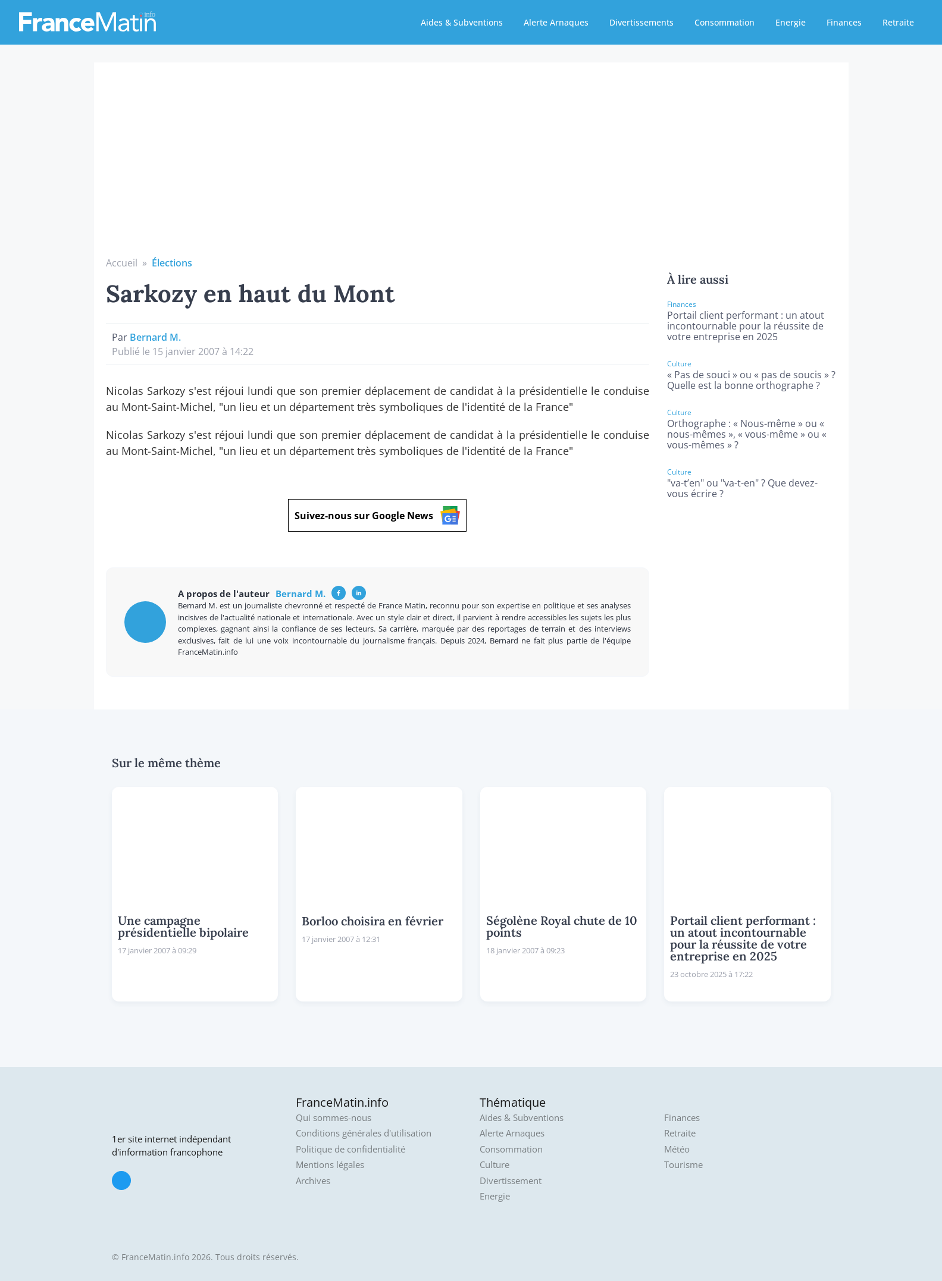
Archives (313, 1180)
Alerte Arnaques (556, 22)
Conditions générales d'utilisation (363, 1133)
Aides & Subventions (462, 22)
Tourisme (683, 1164)
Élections (172, 262)
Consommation (724, 22)
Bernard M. (155, 337)
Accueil (121, 262)
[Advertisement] (471, 166)
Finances (844, 22)
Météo (677, 1149)
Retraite (898, 22)
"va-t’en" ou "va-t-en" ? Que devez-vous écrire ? (742, 488)
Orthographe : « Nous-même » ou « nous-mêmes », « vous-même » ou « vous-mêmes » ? (747, 434)
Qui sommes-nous (333, 1117)
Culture (494, 1164)
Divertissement (511, 1180)
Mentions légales (330, 1164)
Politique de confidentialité (350, 1149)
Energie (790, 22)
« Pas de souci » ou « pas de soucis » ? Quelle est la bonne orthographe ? (751, 380)
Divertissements (641, 22)
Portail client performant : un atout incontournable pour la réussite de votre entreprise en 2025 (745, 326)
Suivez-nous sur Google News (377, 515)
